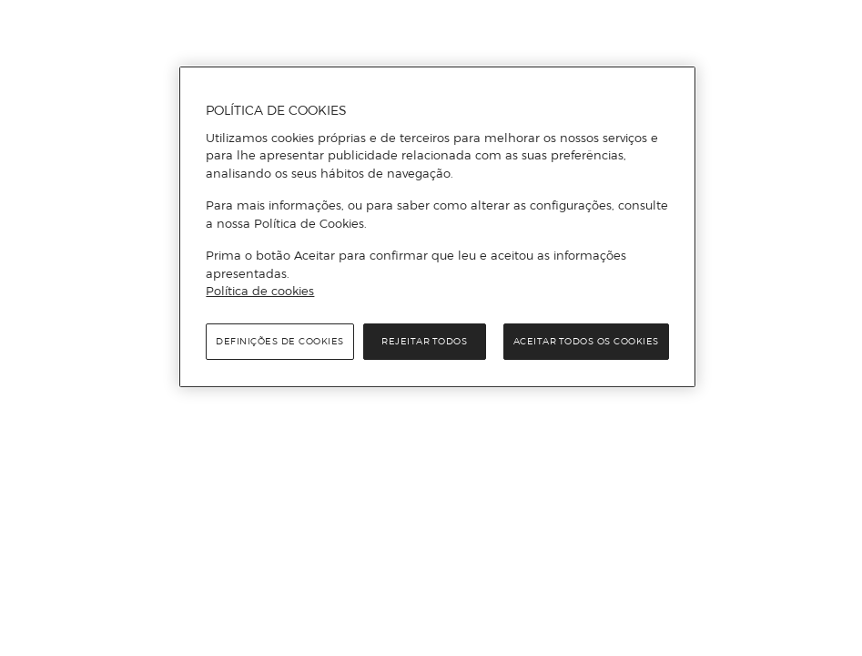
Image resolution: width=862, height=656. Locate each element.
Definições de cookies (280, 341)
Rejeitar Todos (424, 341)
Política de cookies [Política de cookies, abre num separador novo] (260, 290)
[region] (436, 227)
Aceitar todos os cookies (586, 341)
